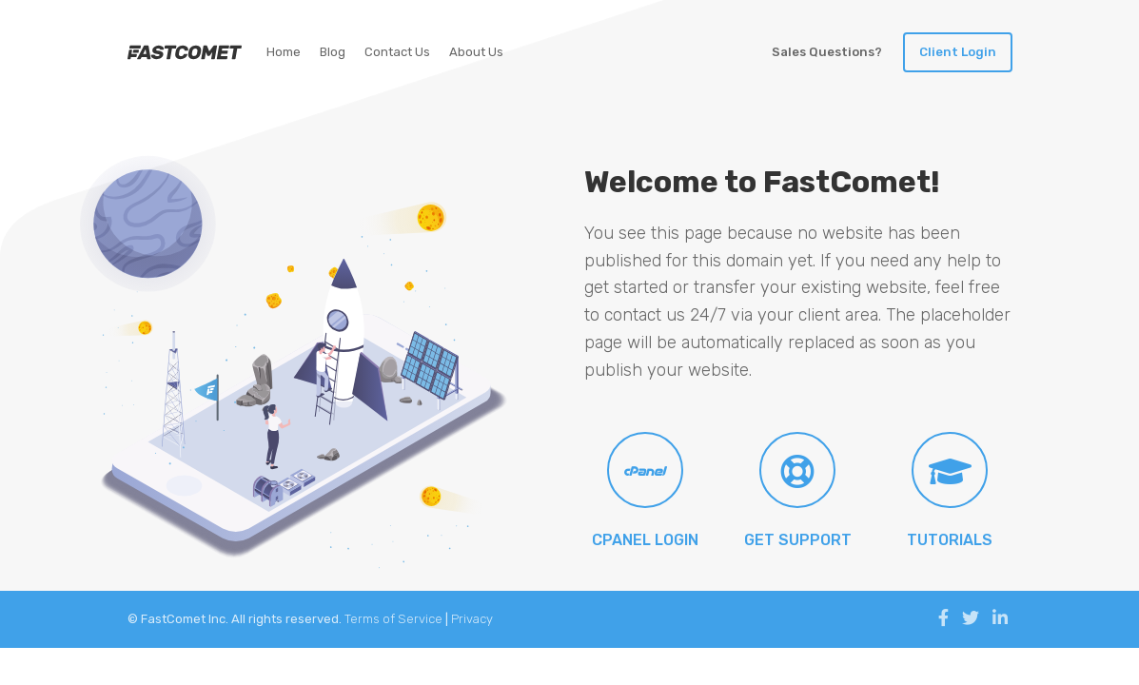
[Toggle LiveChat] (827, 52)
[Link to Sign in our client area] (957, 52)
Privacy (472, 619)
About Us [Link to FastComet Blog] (476, 52)
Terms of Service (393, 619)
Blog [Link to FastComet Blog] (332, 52)
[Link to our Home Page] (185, 52)
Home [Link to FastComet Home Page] (283, 52)
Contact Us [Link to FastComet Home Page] (397, 52)
